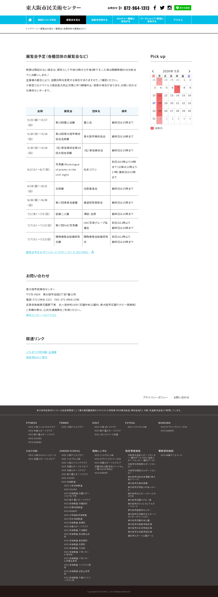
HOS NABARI (35, 442)
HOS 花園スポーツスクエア (42, 458)
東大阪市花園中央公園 (139, 520)
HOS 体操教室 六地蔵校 (76, 530)
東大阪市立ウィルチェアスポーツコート (141, 505)
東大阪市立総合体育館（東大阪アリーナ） (141, 478)
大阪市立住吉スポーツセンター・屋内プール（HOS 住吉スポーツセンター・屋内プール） (141, 458)
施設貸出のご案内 (36, 357)
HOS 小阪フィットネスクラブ (42, 426)
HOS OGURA (35, 438)
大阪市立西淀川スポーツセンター (142, 471)
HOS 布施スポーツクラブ (41, 430)
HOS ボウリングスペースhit (174, 426)
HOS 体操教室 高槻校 (74, 522)
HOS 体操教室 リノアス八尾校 (77, 566)
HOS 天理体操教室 (73, 507)
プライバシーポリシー (155, 397)
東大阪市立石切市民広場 (140, 527)
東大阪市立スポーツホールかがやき (142, 494)
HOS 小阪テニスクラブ (72, 426)
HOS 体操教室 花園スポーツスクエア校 (77, 494)
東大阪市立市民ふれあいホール (142, 488)
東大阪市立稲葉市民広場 (140, 524)
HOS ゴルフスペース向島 (106, 434)
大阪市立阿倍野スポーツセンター (142, 465)
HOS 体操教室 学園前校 (76, 503)
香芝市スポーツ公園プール (141, 535)
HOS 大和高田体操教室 (75, 514)
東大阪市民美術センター (139, 509)
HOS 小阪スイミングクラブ (74, 462)
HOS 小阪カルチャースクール (42, 455)
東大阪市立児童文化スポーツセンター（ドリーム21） (142, 515)
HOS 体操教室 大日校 (74, 548)
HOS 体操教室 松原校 (74, 544)
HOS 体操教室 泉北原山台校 (77, 535)
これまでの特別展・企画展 (41, 352)
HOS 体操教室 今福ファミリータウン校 (77, 578)
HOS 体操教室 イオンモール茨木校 (76, 553)
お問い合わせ (181, 397)
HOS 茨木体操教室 (73, 518)
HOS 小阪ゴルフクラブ (105, 426)
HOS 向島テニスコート (171, 455)
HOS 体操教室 (69, 481)
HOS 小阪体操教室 (73, 485)
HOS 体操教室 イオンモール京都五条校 (76, 559)
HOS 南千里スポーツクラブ (42, 434)
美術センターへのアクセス (41, 315)
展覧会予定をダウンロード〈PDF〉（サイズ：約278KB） (58, 252)
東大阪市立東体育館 (138, 483)
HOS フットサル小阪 (137, 426)
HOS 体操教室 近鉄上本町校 (77, 572)
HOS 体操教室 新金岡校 (76, 540)
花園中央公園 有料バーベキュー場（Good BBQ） (109, 467)
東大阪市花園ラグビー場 (139, 499)
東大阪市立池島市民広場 (140, 531)
